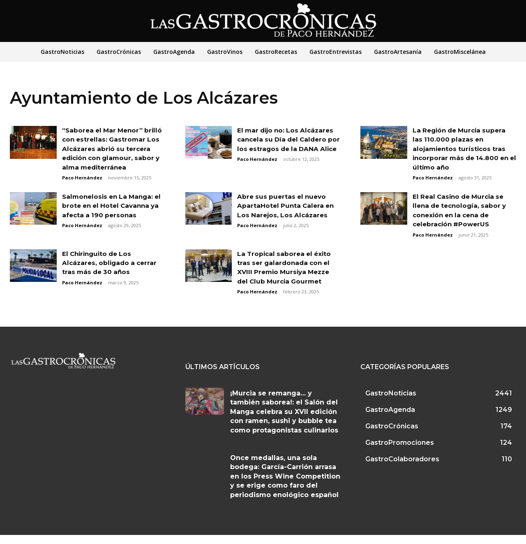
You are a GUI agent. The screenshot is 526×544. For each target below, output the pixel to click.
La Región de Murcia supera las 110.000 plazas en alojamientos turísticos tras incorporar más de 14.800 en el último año (463, 148)
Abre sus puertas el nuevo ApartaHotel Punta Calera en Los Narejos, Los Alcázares (287, 215)
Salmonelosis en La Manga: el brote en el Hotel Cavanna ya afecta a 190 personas (112, 215)
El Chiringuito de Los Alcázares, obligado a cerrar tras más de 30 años (111, 272)
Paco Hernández (82, 187)
